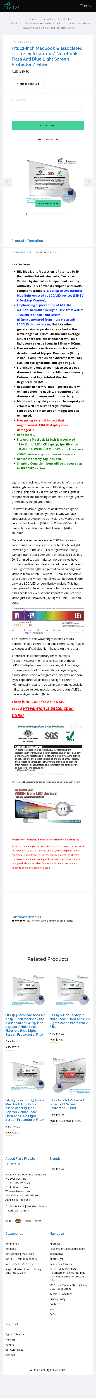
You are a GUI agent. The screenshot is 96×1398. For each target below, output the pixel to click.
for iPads (10, 1248)
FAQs (53, 1314)
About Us (55, 1243)
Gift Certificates (14, 1349)
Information (46, 252)
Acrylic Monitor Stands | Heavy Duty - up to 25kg (23, 1270)
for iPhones (12, 1243)
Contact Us (56, 1304)
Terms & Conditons (61, 1294)
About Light (56, 1259)
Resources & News (61, 1264)
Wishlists (10, 1339)
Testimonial (56, 1253)
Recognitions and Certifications (68, 1248)
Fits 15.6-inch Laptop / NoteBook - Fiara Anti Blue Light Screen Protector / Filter (70, 1021)
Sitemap (10, 1354)
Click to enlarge (48, 203)
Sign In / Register (15, 1334)
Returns (9, 1344)
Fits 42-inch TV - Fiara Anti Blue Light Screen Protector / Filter (69, 1104)
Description (21, 252)
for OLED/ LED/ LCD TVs (19, 1264)
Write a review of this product (57, 921)
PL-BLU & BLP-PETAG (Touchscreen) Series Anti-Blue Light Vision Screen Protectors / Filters (68, 1274)
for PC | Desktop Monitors (21, 1259)
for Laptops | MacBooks (19, 1253)
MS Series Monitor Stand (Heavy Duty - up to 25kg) (68, 1286)
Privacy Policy (57, 1299)
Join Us (54, 1309)
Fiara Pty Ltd (21, 41)
